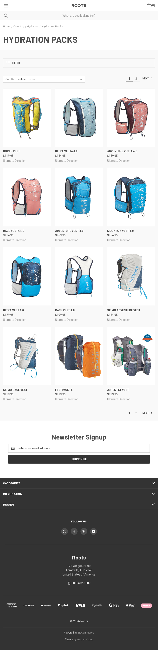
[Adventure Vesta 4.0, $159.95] (131, 117)
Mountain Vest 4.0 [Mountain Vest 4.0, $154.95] (120, 231)
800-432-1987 (81, 583)
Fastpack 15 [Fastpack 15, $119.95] (64, 390)
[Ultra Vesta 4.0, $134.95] (79, 117)
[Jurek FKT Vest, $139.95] (131, 356)
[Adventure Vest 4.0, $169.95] (79, 197)
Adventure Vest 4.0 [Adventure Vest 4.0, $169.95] (69, 231)
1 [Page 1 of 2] (129, 78)
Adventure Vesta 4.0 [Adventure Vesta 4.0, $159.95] (122, 151)
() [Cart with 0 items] (151, 5)
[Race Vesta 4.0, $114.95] (27, 197)
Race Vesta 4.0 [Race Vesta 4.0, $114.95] (13, 231)
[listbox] (50, 79)
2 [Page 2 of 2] (136, 78)
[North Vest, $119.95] (27, 117)
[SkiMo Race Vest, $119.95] (27, 356)
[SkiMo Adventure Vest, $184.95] (131, 276)
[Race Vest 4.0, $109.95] (79, 276)
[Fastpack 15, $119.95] (79, 356)
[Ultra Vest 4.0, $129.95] (27, 276)
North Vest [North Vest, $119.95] (11, 151)
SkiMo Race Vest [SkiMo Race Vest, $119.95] (15, 390)
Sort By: (10, 79)
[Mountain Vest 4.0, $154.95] (131, 197)
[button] (79, 63)
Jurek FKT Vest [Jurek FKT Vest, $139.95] (118, 390)
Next (147, 78)
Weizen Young (85, 639)
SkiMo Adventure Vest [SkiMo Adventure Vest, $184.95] (123, 310)
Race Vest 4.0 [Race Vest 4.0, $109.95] (65, 310)
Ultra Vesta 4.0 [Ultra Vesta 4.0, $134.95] (66, 151)
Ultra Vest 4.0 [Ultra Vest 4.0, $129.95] (13, 310)
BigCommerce (86, 632)
